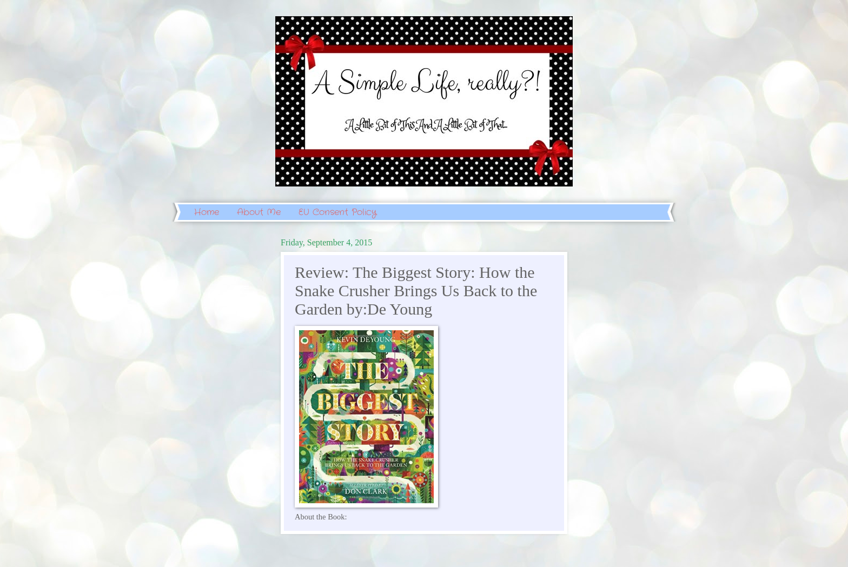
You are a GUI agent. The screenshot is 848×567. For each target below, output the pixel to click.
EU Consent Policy (337, 212)
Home (206, 212)
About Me (259, 212)
